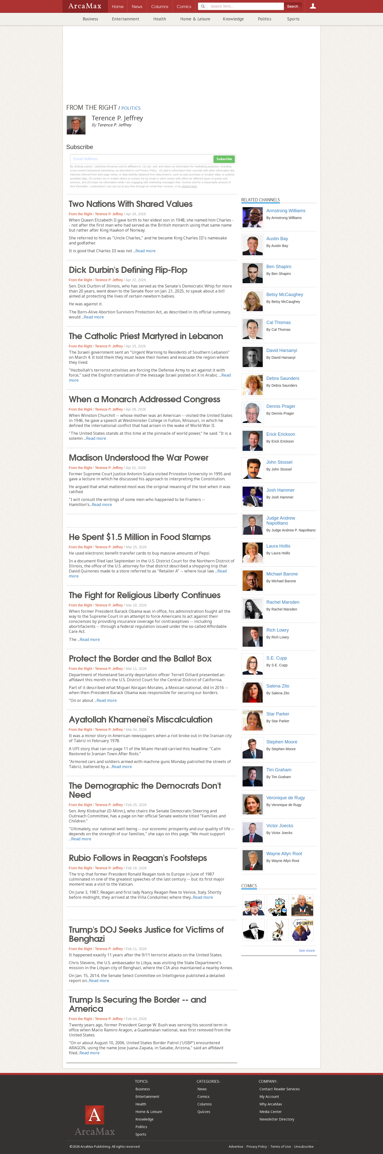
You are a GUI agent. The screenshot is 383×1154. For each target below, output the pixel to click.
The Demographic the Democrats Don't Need (145, 789)
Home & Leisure (195, 19)
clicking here (189, 186)
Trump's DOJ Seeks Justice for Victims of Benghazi (146, 933)
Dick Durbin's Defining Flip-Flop (128, 268)
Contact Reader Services (279, 1089)
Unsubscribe (304, 1146)
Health (159, 19)
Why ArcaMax (270, 1104)
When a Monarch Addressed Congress (144, 398)
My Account (269, 1096)
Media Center (270, 1111)
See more (307, 950)
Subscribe (224, 159)
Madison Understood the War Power (138, 456)
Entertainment (125, 19)
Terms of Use (280, 1146)
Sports (293, 19)
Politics (264, 19)
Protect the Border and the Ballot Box (140, 657)
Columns (204, 1104)
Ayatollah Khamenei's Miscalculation (140, 718)
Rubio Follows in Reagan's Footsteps (138, 856)
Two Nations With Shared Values (130, 202)
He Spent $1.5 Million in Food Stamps (140, 536)
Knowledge (233, 19)
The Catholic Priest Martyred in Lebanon (146, 335)
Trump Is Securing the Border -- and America (137, 1003)
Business (90, 19)
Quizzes (203, 1111)
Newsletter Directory (276, 1119)
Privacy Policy (257, 1146)
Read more (145, 251)
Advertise (236, 1146)
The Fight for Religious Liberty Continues (144, 594)
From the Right (80, 214)
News (202, 1089)
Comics (203, 1096)
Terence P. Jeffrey (109, 214)
